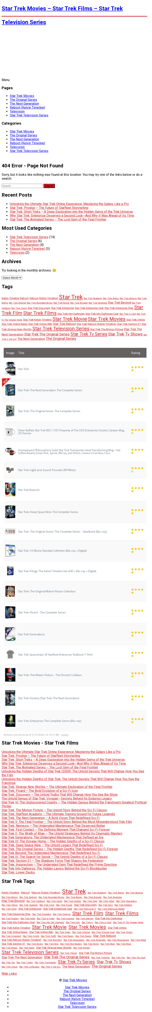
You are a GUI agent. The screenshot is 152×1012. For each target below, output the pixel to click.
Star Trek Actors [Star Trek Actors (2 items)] (111, 298)
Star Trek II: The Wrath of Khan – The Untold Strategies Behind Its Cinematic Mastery (62, 833)
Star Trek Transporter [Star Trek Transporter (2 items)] (45, 962)
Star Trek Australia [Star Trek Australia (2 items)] (97, 303)
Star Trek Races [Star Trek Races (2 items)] (66, 936)
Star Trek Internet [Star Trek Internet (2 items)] (84, 918)
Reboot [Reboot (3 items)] (24, 298)
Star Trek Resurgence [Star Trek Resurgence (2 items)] (118, 940)
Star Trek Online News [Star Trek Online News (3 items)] (14, 324)
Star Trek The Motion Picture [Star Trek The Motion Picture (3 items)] (106, 329)
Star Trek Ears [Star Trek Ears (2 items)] (106, 905)
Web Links (9, 974)
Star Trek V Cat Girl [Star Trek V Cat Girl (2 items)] (50, 967)
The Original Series (23, 100)
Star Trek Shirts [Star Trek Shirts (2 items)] (91, 944)
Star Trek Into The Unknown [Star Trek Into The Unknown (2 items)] (50, 922)
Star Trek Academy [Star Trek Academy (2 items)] (93, 298)
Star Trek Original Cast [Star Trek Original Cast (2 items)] (103, 932)
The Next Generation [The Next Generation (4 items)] (31, 339)
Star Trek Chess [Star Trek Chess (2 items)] (10, 905)
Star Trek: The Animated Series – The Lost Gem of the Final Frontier (58, 219)
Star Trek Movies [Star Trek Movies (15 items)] (107, 319)
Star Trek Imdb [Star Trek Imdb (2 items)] (27, 918)
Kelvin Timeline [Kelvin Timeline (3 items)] (10, 298)
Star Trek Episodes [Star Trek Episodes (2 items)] (41, 914)
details (64, 735)
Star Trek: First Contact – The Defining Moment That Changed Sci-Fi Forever (56, 830)
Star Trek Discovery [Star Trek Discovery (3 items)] (39, 308)
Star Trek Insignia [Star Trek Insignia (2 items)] (65, 918)
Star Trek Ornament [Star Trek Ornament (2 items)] (11, 936)
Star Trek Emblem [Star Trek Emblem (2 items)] (123, 905)
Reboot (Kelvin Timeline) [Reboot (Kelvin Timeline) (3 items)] (43, 298)
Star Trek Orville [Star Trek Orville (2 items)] (31, 936)
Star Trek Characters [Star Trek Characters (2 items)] (126, 901)
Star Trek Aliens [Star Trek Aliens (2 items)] (10, 897)
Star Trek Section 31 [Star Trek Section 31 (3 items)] (129, 324)
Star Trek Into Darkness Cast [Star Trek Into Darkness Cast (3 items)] (102, 313)
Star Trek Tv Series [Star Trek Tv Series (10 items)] (88, 334)
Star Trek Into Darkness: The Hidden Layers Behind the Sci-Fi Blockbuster (54, 868)
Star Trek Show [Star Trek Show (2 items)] (124, 944)
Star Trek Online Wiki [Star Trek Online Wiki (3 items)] (40, 324)
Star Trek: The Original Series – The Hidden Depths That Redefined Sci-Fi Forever (60, 849)
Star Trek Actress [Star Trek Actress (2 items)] (128, 298)
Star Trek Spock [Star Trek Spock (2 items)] (26, 948)
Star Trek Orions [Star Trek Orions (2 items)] (124, 932)
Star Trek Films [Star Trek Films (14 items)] (40, 313)
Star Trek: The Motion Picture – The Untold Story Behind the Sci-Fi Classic (54, 810)
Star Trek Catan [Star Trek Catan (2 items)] (106, 901)
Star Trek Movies (22, 96)
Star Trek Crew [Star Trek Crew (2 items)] (47, 905)
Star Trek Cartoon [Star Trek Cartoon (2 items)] (72, 901)
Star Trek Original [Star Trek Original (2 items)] (81, 932)
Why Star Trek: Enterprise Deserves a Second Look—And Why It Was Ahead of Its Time (72, 216)
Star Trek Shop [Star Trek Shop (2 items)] (108, 944)
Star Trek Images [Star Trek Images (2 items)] (10, 918)
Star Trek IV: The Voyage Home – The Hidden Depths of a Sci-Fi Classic (53, 841)
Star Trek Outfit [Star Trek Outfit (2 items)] (48, 936)
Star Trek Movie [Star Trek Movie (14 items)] (69, 319)
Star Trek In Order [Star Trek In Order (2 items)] (46, 918)
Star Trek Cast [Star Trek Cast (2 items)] (90, 901)
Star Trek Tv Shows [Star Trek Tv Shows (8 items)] (125, 334)
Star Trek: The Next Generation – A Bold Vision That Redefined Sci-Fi (51, 818)
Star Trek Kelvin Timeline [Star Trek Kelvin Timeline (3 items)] (37, 319)
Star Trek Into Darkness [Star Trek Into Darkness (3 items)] (71, 313)
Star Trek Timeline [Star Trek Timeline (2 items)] (100, 957)
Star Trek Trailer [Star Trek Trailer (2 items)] (25, 962)
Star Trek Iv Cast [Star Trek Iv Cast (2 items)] (127, 314)
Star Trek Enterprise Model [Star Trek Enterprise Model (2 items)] (111, 909)
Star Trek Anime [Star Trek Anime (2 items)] (61, 303)
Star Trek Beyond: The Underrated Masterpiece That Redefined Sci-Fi (51, 853)
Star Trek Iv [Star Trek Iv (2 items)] (87, 922)
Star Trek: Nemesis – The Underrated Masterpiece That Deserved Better (53, 826)
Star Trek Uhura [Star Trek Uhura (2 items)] (9, 967)
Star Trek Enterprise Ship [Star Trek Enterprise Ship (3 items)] (118, 308)
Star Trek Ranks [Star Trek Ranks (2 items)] (83, 936)
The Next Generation (24, 104)
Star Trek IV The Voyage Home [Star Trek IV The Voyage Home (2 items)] (128, 922)
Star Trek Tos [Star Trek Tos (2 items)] (8, 962)
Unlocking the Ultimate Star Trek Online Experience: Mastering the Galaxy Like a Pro (69, 204)
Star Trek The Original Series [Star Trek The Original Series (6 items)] (47, 334)
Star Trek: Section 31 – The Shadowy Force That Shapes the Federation (52, 861)
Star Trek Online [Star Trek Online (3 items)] (135, 319)
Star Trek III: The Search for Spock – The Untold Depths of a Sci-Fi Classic (55, 857)
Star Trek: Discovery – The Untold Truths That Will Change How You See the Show (60, 795)
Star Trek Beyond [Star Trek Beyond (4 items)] (119, 302)
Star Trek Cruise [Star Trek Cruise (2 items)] (64, 905)
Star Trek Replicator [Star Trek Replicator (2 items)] (96, 940)
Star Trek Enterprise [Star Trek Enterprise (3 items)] (62, 308)
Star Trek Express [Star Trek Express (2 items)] (61, 914)
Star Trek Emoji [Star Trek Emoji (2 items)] (9, 909)
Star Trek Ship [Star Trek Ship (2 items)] (51, 944)
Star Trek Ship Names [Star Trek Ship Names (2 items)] (71, 944)
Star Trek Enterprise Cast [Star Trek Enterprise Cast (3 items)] (89, 308)
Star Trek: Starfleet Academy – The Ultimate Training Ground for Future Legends (58, 814)
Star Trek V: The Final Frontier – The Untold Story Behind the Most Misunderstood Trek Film (67, 822)
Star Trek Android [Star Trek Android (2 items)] (17, 303)
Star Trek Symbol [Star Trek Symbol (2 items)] (81, 948)
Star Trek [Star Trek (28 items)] (71, 297)
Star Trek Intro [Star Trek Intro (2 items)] (73, 922)
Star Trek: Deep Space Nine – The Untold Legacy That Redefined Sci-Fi (52, 845)
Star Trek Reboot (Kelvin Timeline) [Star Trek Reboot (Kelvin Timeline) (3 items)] (96, 324)
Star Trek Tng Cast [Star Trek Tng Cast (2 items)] (136, 957)
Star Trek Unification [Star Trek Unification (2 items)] (29, 967)
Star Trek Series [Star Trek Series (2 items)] (35, 944)
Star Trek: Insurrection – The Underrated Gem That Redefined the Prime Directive (59, 865)
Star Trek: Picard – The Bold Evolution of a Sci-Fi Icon (40, 791)
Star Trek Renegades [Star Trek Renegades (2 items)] (74, 940)
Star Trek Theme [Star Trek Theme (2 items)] (68, 953)
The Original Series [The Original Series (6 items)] (61, 339)
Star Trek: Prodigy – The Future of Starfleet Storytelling (49, 208)
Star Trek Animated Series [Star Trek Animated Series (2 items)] (40, 303)
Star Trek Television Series (29, 115)
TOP (5, 381)
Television (17, 111)
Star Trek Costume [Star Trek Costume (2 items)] (28, 905)
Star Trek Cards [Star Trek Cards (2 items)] (19, 308)
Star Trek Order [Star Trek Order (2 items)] (62, 932)
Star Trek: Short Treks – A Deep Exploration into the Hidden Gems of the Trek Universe (71, 212)
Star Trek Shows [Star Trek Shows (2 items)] (9, 948)
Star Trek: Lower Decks (18, 872)
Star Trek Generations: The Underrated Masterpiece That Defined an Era (52, 837)
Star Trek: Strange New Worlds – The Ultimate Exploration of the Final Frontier (57, 787)
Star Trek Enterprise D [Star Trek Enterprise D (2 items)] (85, 909)
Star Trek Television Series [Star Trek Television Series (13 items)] (60, 328)
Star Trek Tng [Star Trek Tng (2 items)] (118, 957)
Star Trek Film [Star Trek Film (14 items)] (87, 913)
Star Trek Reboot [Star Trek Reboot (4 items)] (64, 324)
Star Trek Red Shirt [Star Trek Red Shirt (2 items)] (52, 940)
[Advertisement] (76, 47)
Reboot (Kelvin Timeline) (27, 107)
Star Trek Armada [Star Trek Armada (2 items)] (79, 303)
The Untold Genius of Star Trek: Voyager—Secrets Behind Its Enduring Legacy (57, 798)
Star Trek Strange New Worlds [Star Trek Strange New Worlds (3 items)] (53, 947)
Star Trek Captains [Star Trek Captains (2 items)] (35, 901)
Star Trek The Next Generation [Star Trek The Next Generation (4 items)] (22, 957)
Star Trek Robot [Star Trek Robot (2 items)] (138, 940)
